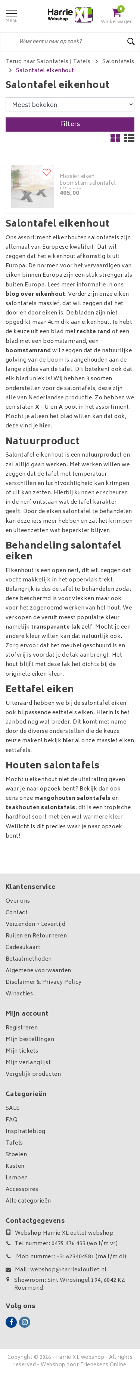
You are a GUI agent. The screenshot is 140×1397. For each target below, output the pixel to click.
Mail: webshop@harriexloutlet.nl (56, 1270)
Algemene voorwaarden (38, 971)
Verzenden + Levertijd (35, 924)
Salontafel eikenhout (45, 71)
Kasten (15, 1166)
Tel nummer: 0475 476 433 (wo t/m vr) (62, 1244)
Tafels (82, 62)
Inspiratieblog (26, 1131)
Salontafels (118, 62)
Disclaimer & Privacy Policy (44, 982)
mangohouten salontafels (72, 798)
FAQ (12, 1120)
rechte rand (94, 332)
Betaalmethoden (29, 959)
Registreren (22, 1028)
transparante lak (55, 627)
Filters (70, 124)
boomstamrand (28, 351)
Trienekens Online (103, 1365)
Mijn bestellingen (30, 1039)
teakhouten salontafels (40, 808)
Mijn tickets (22, 1051)
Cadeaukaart (23, 947)
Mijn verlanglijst (28, 1063)
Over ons (18, 901)
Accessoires (22, 1189)
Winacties (19, 994)
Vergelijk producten (33, 1074)
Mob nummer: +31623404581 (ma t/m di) (66, 1257)
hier (44, 426)
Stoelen (16, 1155)
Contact (17, 913)
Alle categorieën (28, 1201)
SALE (13, 1108)
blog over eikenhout (35, 294)
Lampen (17, 1178)
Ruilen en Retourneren (36, 936)
